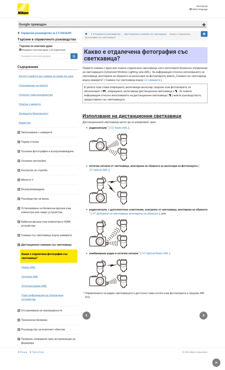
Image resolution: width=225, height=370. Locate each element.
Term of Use (38, 352)
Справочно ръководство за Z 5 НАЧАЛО (46, 33)
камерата (154, 80)
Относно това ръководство (36, 94)
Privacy (23, 352)
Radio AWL (121, 127)
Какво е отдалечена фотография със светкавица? (45, 256)
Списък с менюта (30, 104)
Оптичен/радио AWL (34, 286)
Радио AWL (28, 267)
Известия (25, 122)
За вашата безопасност (33, 113)
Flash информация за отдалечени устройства (42, 297)
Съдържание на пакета (33, 85)
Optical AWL (100, 170)
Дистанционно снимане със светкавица (145, 34)
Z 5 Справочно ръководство (105, 34)
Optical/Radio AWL (157, 253)
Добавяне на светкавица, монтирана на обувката (127, 213)
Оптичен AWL (30, 276)
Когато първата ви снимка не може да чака (46, 76)
